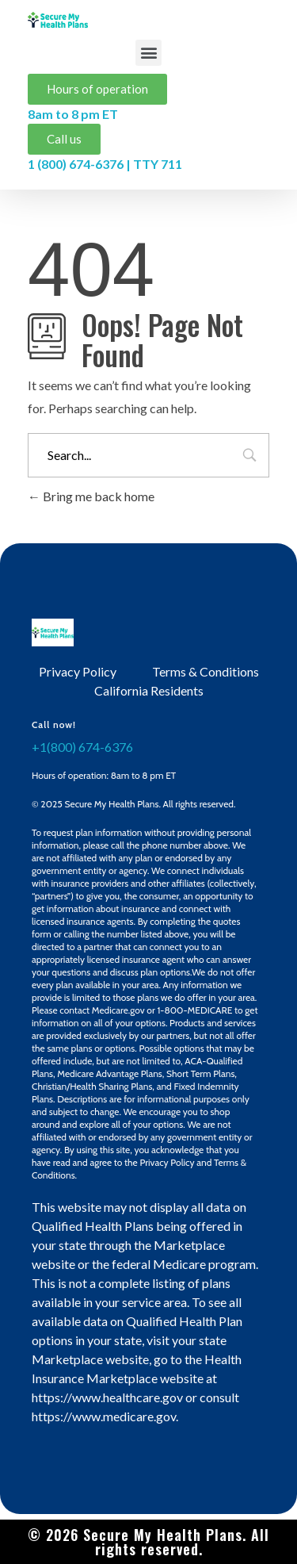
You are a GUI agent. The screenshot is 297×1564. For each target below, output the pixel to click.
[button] (148, 53)
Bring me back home (91, 496)
